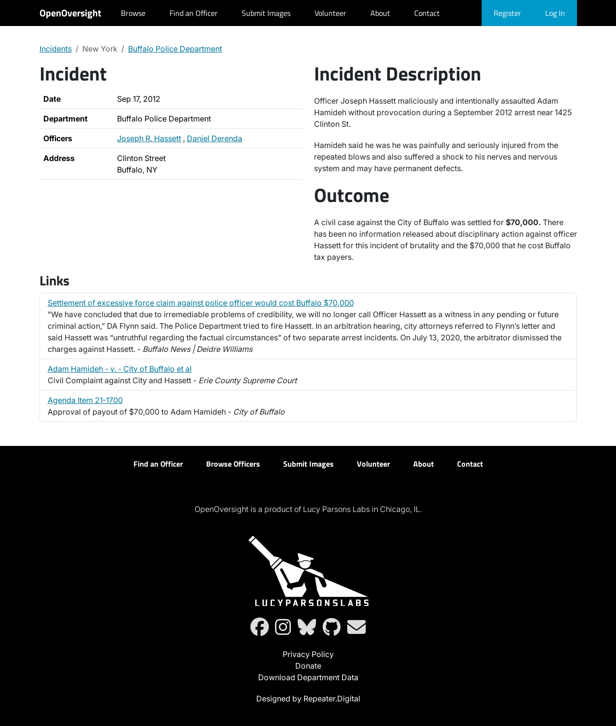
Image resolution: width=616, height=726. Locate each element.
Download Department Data (308, 677)
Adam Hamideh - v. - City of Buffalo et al (120, 369)
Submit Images (266, 13)
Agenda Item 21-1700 (85, 400)
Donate (308, 666)
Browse (133, 13)
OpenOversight (70, 12)
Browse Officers (233, 464)
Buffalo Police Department (175, 49)
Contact (427, 13)
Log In (555, 13)
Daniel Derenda (214, 138)
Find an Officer (194, 13)
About (380, 13)
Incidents (55, 49)
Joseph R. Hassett (149, 138)
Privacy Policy (308, 654)
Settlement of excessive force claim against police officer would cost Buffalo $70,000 (201, 303)
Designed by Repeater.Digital (308, 698)
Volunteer (330, 13)
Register (507, 13)
